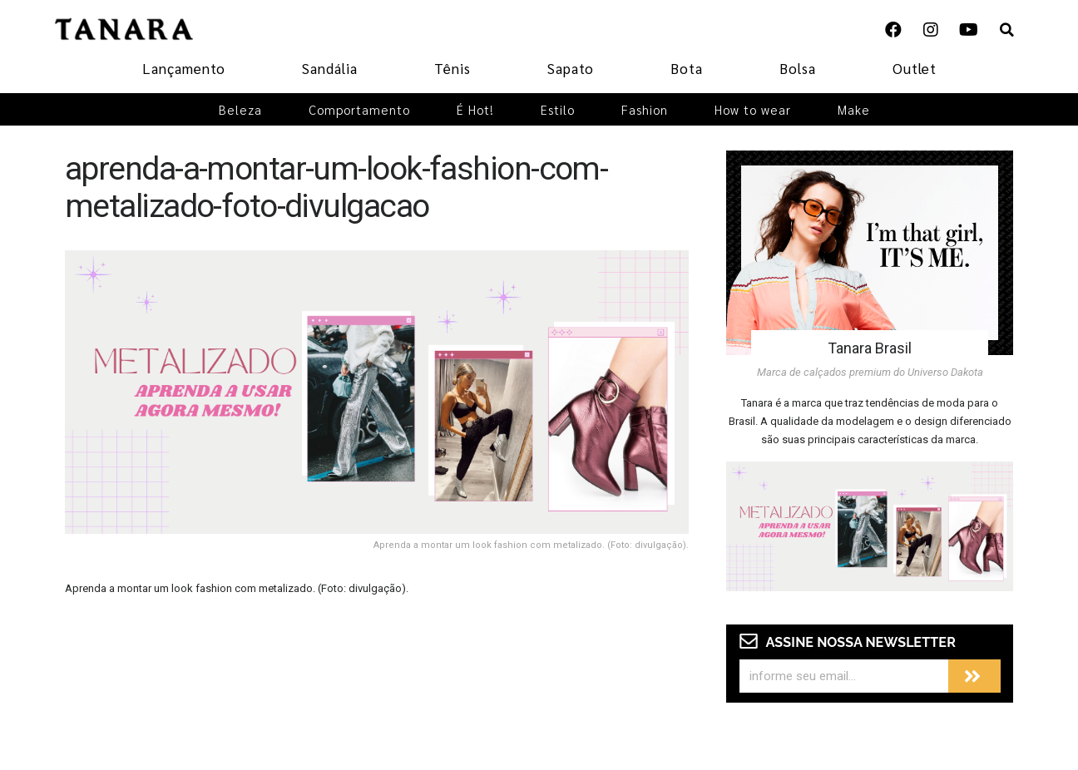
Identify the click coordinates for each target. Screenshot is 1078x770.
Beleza (240, 109)
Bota (686, 68)
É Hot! (475, 109)
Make (854, 109)
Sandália (330, 68)
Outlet (915, 68)
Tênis (452, 68)
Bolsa (797, 68)
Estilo (558, 109)
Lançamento (183, 68)
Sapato (570, 68)
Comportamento (359, 109)
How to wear (753, 109)
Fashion (644, 109)
